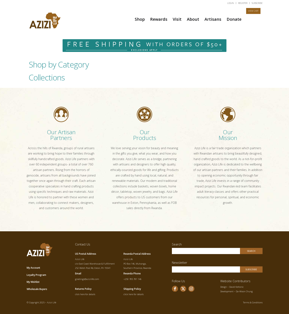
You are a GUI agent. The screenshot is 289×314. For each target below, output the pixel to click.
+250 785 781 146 (132, 279)
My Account (33, 267)
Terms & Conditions (253, 302)
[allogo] (45, 19)
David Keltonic (236, 286)
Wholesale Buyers (37, 289)
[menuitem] (230, 3)
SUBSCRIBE (257, 3)
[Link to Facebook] (175, 289)
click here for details (85, 294)
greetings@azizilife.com (87, 279)
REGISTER (242, 3)
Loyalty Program (36, 275)
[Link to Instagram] (191, 289)
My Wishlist (33, 282)
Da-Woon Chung (244, 291)
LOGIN (230, 3)
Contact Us (82, 244)
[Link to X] (183, 289)
